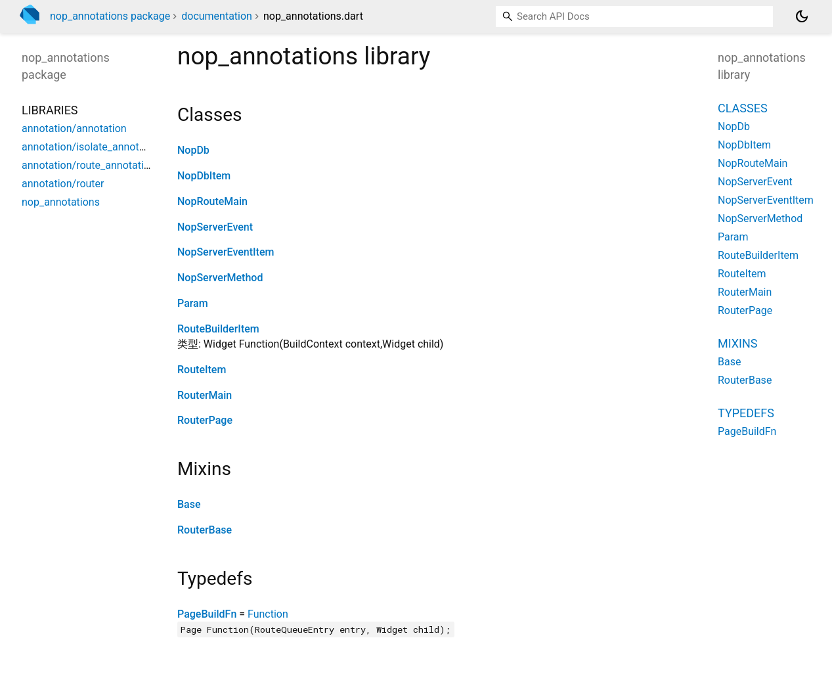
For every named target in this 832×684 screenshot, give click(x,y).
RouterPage (204, 420)
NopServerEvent (215, 227)
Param (192, 303)
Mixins (737, 343)
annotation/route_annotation (89, 165)
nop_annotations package (110, 16)
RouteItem (201, 369)
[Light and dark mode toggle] (801, 16)
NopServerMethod (220, 277)
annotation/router (63, 183)
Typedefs (746, 413)
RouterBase (204, 530)
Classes (743, 108)
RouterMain (204, 395)
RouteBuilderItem (218, 329)
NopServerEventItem (225, 252)
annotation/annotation (74, 128)
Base (189, 504)
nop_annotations (61, 202)
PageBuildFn (206, 614)
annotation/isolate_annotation (92, 147)
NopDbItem (203, 176)
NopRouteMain (212, 201)
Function (268, 614)
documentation (216, 16)
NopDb (193, 150)
